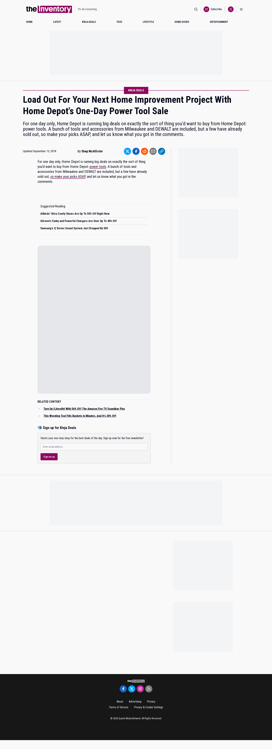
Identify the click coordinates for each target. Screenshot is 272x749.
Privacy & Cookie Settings (148, 707)
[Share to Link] (161, 151)
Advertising (135, 701)
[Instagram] (140, 688)
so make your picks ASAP (67, 176)
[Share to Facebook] (136, 151)
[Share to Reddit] (144, 151)
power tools (98, 166)
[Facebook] (123, 688)
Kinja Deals (136, 90)
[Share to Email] (153, 151)
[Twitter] (131, 688)
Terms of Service (118, 707)
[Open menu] (241, 9)
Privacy (151, 701)
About (120, 701)
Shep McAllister (92, 151)
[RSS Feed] (148, 688)
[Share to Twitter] (127, 151)
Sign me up (49, 456)
